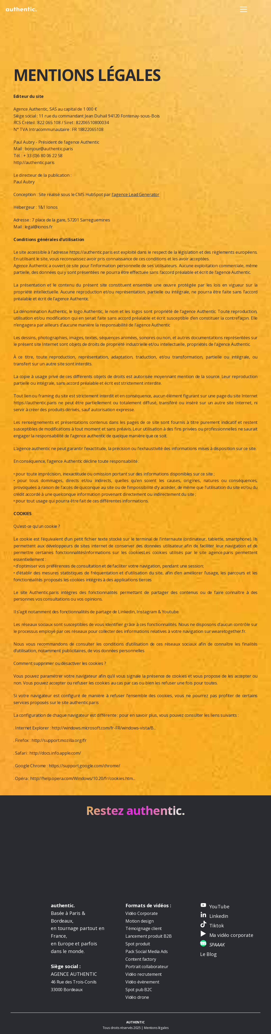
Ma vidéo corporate (231, 935)
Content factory (140, 959)
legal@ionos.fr (39, 227)
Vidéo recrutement (143, 974)
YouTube (219, 906)
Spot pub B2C (138, 989)
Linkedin (218, 916)
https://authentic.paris (90, 252)
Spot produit (137, 944)
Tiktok (216, 925)
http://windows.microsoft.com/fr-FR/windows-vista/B (102, 728)
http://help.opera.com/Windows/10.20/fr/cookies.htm (81, 778)
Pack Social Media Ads (146, 951)
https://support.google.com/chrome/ (84, 766)
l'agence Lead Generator (135, 194)
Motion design (139, 921)
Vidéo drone (137, 997)
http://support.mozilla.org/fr (59, 740)
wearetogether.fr (228, 631)
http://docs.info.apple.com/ (55, 753)
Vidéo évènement (142, 982)
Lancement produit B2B (148, 936)
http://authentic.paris (34, 162)
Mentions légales (156, 1028)
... (154, 728)
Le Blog (208, 954)
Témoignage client (143, 928)
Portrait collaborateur (146, 966)
